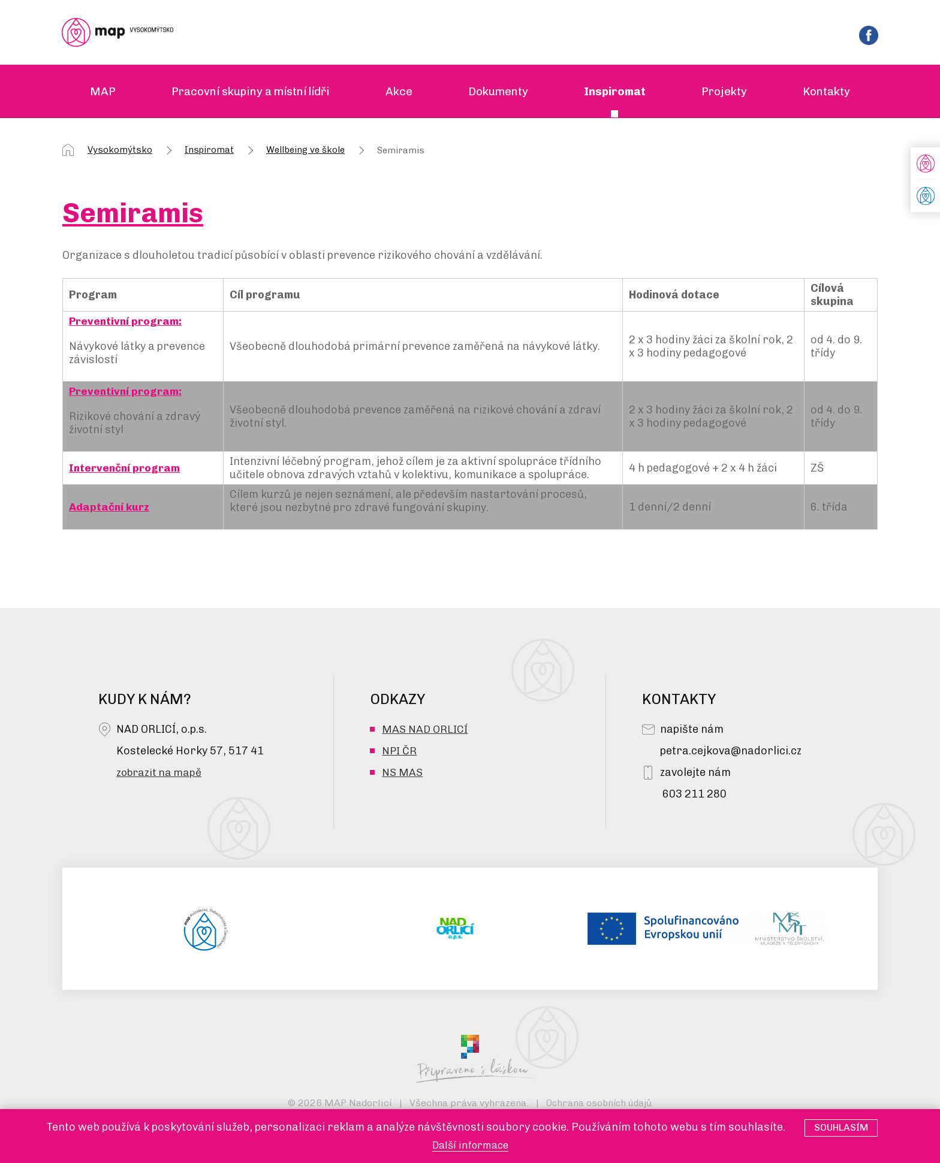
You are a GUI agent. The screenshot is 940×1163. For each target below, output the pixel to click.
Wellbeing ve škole (305, 151)
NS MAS (402, 773)
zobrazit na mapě (160, 773)
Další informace (470, 1145)
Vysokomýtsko (120, 151)
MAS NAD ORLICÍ (425, 730)
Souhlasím (841, 1127)
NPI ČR (399, 752)
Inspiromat (209, 151)
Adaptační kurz (110, 508)
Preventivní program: (126, 322)
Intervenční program (125, 469)
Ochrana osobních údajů (599, 1104)
